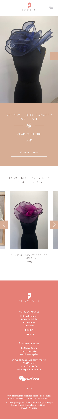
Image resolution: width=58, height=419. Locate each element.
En (27, 388)
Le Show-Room (29, 347)
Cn (31, 388)
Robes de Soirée (29, 319)
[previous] (4, 225)
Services (29, 334)
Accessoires (29, 322)
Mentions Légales (29, 354)
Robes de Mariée (29, 316)
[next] (54, 56)
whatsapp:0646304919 (29, 369)
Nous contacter (29, 351)
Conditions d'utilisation (37, 405)
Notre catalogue (29, 311)
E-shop (29, 330)
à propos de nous (29, 343)
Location (29, 325)
